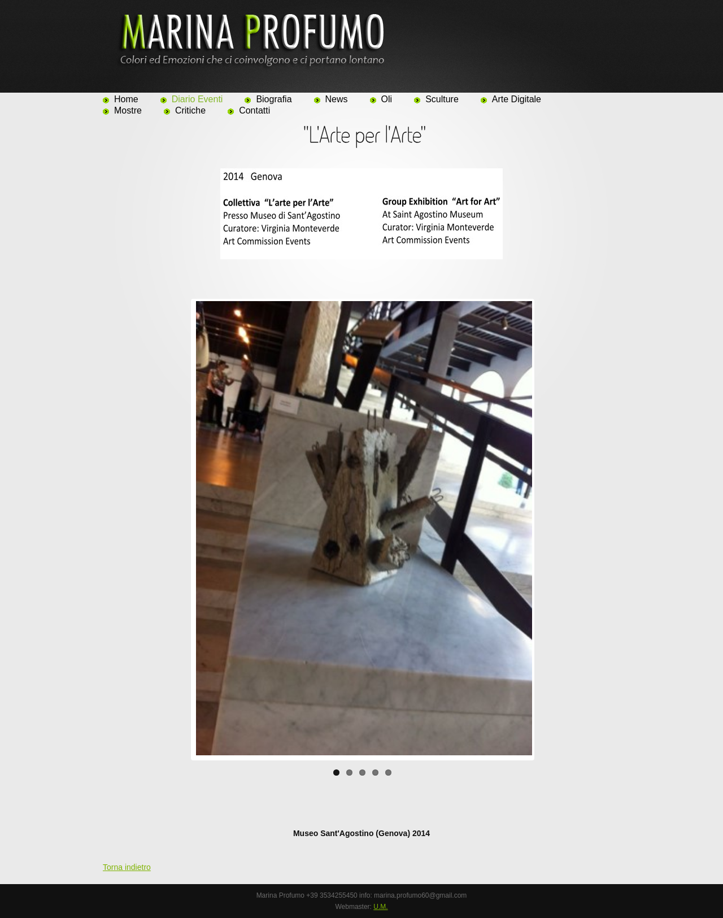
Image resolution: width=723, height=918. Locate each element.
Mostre (128, 110)
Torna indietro (127, 867)
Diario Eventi (197, 99)
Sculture (442, 99)
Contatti (254, 110)
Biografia (273, 99)
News (336, 99)
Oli (387, 99)
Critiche (190, 110)
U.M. (380, 907)
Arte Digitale (516, 99)
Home (126, 99)
